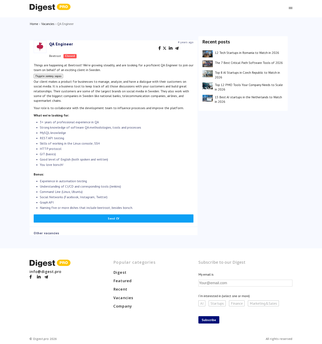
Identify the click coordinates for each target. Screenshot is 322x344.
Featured (122, 280)
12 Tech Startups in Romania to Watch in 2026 (247, 53)
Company (122, 306)
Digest (119, 272)
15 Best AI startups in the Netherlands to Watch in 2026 (248, 99)
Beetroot (55, 56)
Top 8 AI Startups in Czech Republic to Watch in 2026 (247, 74)
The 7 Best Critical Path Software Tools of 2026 (249, 63)
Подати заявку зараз (48, 76)
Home (34, 24)
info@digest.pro (46, 271)
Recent (120, 289)
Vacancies (47, 24)
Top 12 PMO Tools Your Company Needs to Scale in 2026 (249, 87)
